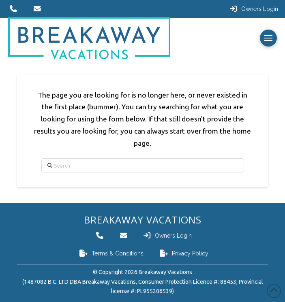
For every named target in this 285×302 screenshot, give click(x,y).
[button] (268, 38)
